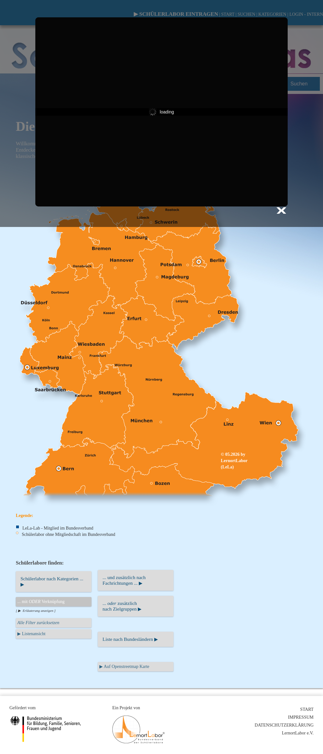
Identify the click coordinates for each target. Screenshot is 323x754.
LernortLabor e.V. (298, 733)
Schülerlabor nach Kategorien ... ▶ (52, 581)
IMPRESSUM (301, 717)
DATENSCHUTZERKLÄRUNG (284, 725)
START (307, 709)
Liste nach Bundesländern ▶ (130, 639)
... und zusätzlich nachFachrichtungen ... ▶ (124, 580)
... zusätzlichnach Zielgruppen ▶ (122, 606)
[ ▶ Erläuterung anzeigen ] (36, 610)
